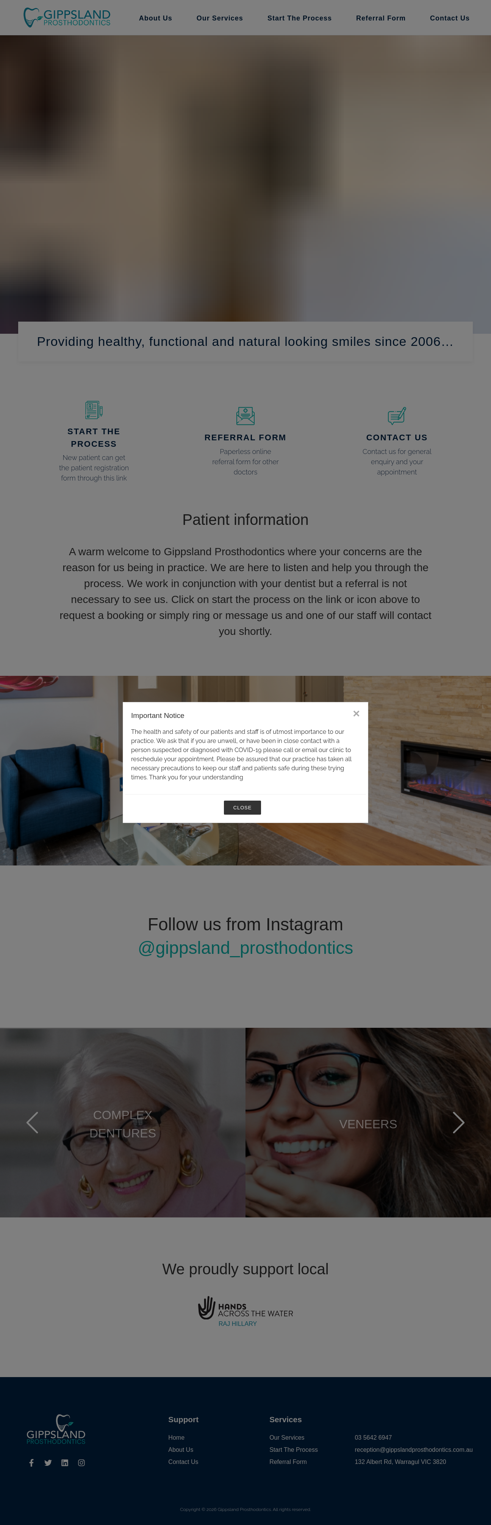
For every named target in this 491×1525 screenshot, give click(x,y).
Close (242, 807)
